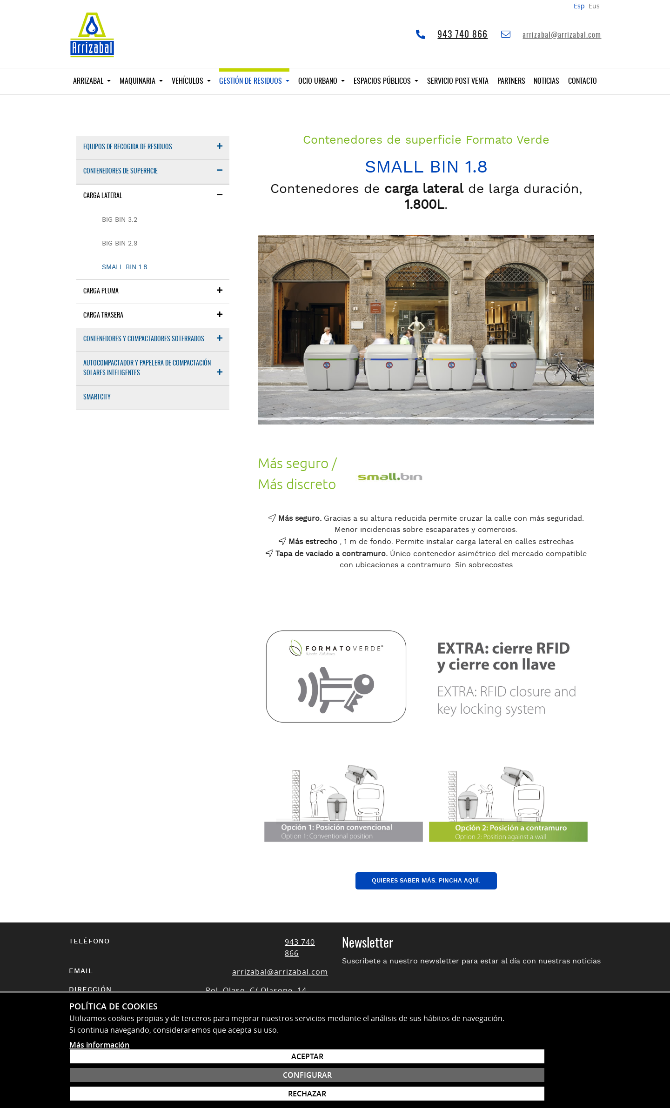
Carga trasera (153, 315)
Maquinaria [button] (138, 81)
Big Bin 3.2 (119, 220)
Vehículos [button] (188, 81)
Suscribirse (543, 1006)
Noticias (546, 81)
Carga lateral (153, 195)
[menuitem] (153, 148)
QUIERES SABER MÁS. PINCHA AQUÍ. (426, 881)
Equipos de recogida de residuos (153, 147)
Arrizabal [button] (89, 81)
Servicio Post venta (458, 81)
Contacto (582, 81)
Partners (511, 81)
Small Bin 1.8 (124, 267)
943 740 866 (462, 35)
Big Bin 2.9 (120, 243)
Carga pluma (153, 291)
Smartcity (97, 397)
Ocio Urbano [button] (318, 81)
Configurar (546, 1071)
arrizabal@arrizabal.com (562, 35)
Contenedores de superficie (153, 171)
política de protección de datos (492, 1028)
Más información (99, 1097)
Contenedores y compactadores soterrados (153, 339)
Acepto (431, 1027)
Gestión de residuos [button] (251, 81)
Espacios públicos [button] (383, 81)
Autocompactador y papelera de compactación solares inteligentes (153, 368)
